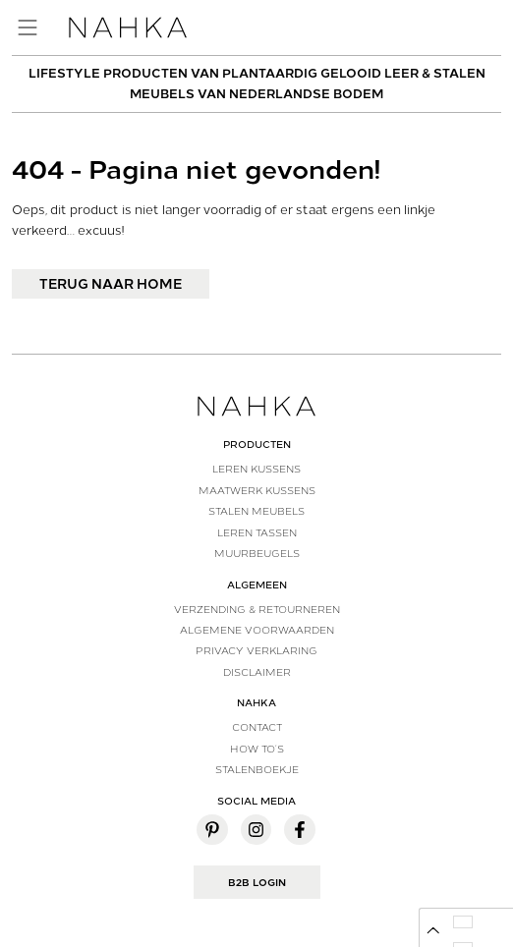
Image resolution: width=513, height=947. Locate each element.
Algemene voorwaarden (257, 630)
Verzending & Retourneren (257, 609)
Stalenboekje (257, 769)
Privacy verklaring (256, 650)
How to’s (257, 748)
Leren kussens (256, 468)
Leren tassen (257, 532)
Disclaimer (257, 672)
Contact (257, 727)
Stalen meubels (256, 511)
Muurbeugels (257, 553)
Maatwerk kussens (257, 490)
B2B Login (257, 882)
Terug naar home (110, 284)
